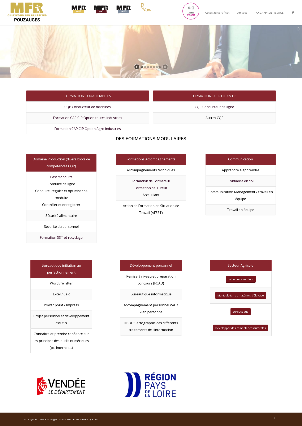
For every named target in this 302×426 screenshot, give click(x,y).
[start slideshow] (137, 67)
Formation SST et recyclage (61, 237)
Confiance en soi (241, 181)
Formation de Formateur (151, 181)
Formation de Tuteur (150, 188)
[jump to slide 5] (153, 67)
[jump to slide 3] (148, 67)
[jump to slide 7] (159, 67)
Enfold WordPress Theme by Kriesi (78, 419)
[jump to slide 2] (145, 67)
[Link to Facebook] (293, 12)
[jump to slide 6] (156, 67)
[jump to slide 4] (151, 67)
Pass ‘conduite (61, 177)
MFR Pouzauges (48, 419)
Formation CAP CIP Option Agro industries (87, 128)
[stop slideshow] (165, 67)
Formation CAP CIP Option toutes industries (87, 117)
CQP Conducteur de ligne (214, 107)
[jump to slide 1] (142, 67)
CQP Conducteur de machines (87, 107)
